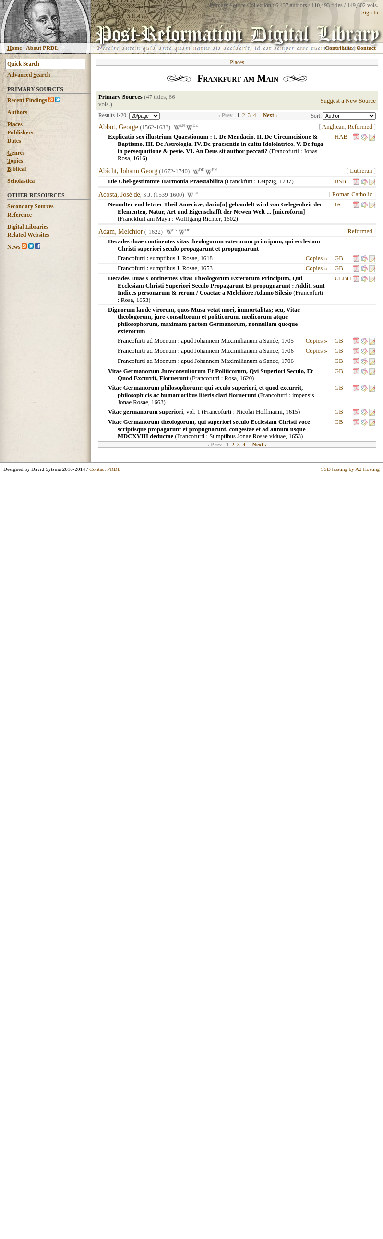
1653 (206, 268)
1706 (287, 351)
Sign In (369, 12)
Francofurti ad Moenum (147, 340)
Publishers (20, 132)
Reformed (359, 126)
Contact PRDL (104, 469)
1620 (246, 378)
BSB (340, 181)
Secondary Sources (30, 206)
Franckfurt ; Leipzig (251, 181)
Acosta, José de (119, 194)
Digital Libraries (27, 226)
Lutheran (361, 171)
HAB (341, 136)
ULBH (343, 278)
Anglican (333, 126)
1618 (206, 258)
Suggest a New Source (348, 100)
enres (15, 152)
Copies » (316, 258)
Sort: (317, 116)
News (13, 246)
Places (15, 124)
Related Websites (28, 234)
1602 (230, 219)
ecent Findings (27, 100)
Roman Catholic (352, 194)
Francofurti (285, 151)
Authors (17, 112)
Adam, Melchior (120, 231)
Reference (19, 214)
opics (15, 160)
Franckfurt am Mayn (145, 219)
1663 (157, 402)
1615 (292, 412)
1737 (285, 181)
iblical (16, 169)
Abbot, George (118, 127)
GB (339, 258)
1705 (287, 340)
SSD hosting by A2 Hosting (350, 469)
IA (338, 204)
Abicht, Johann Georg (127, 171)
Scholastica (21, 181)
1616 (139, 158)
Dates (14, 140)
